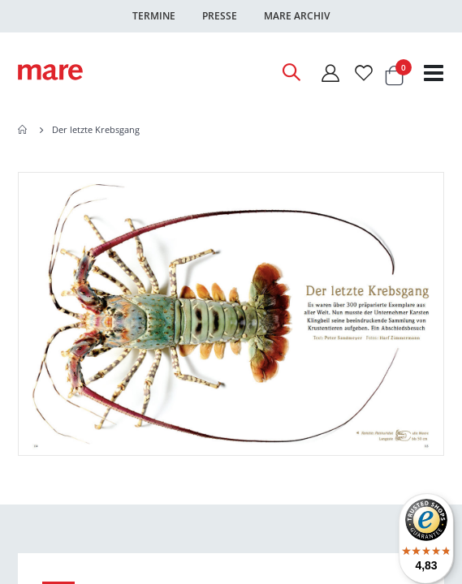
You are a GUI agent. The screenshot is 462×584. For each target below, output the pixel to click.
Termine (153, 16)
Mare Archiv (297, 16)
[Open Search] (290, 72)
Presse (219, 16)
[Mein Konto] (329, 72)
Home (23, 130)
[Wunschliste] (363, 72)
